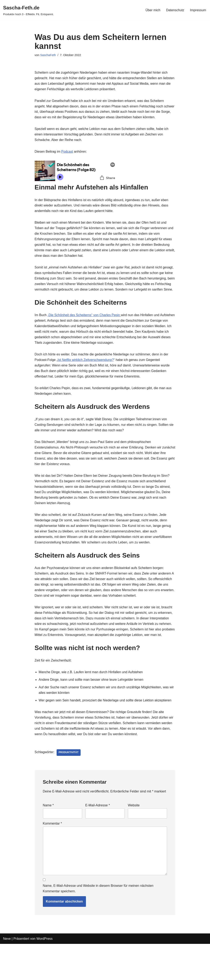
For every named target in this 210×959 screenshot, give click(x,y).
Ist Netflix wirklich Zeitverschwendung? (86, 367)
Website (134, 820)
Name (48, 820)
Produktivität (69, 767)
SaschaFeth (48, 55)
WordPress (44, 954)
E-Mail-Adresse (97, 820)
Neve (7, 954)
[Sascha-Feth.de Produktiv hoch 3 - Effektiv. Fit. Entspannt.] (28, 10)
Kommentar (52, 838)
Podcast (67, 152)
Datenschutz (175, 10)
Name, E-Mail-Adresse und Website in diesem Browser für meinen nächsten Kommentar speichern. (98, 903)
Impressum (198, 10)
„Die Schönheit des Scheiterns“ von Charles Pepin (84, 322)
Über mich (152, 10)
